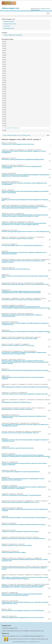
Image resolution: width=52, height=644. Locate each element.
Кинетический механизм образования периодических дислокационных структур (25, 370)
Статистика (7, 26)
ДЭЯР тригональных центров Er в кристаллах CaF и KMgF (19, 338)
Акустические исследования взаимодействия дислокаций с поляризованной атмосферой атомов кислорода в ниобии (24, 353)
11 (17, 128)
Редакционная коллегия (10, 23)
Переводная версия (9, 28)
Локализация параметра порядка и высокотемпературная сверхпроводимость (24, 517)
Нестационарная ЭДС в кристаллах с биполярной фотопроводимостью (22, 245)
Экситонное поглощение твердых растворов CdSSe (17, 238)
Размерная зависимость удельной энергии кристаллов (18, 448)
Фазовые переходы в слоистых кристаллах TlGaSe (17, 545)
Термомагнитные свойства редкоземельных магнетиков (18, 144)
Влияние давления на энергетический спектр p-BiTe (17, 409)
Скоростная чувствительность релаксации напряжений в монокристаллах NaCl (25, 394)
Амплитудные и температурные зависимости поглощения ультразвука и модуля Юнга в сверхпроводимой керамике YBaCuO (25, 578)
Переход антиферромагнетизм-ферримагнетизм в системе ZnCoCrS (23, 617)
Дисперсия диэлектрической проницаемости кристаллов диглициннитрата (23, 538)
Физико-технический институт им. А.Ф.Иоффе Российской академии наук (23, 631)
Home (4, 135)
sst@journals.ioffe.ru (45, 8)
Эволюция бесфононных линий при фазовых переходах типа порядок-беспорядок (26, 331)
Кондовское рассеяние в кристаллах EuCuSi (16, 269)
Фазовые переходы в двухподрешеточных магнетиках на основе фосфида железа (25, 231)
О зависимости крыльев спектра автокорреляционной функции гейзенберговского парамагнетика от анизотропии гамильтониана (26, 175)
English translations (35, 10)
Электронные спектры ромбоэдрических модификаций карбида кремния (23, 159)
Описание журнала (9, 21)
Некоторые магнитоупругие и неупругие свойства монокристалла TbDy (23, 524)
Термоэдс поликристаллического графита (14, 552)
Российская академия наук (9, 628)
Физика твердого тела (10, 8)
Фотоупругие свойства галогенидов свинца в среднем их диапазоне (21, 299)
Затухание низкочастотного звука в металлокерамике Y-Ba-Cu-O (20, 432)
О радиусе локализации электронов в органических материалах (20, 531)
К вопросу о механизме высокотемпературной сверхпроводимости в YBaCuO (25, 200)
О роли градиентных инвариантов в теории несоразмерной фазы (21, 471)
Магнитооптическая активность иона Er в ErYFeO (18, 345)
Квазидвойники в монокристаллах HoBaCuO (16, 402)
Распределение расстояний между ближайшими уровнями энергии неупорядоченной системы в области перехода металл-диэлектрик (21, 292)
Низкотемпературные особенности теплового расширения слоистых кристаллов (25, 387)
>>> (48, 135)
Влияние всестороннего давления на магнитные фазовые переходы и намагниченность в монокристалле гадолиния (22, 594)
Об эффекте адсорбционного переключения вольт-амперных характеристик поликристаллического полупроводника (24, 487)
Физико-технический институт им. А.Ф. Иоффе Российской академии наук (30, 639)
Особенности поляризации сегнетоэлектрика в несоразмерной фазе (21, 495)
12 (18, 128)
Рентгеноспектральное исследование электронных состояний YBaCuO (23, 610)
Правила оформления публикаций (13, 35)
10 (15, 128)
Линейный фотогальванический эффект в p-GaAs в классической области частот (25, 284)
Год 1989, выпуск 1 (25, 135)
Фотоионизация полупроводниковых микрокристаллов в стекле (20, 502)
